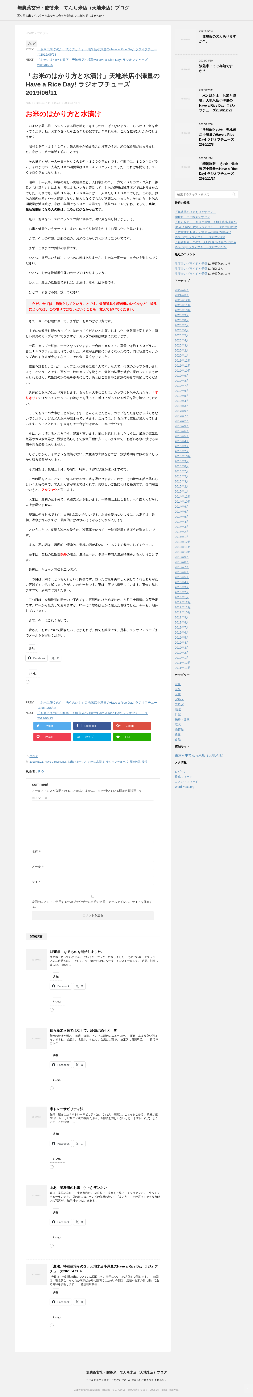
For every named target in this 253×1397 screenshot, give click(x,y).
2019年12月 (183, 360)
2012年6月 (182, 632)
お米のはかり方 (77, 761)
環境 (178, 724)
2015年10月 (183, 456)
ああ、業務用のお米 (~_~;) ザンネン (78, 1187)
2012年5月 (182, 637)
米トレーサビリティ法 (66, 1109)
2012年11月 (183, 607)
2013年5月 (182, 577)
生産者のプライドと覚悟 (191, 263)
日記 (178, 714)
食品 (178, 739)
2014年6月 (182, 511)
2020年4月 (182, 340)
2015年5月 (182, 476)
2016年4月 (182, 441)
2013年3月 (182, 587)
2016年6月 (182, 431)
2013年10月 (183, 552)
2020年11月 (183, 305)
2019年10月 (183, 370)
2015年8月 (182, 466)
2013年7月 (182, 567)
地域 (178, 709)
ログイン (181, 771)
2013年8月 (182, 562)
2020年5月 (182, 335)
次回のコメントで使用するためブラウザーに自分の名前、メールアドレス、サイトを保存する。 (92, 904)
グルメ (179, 699)
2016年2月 (182, 451)
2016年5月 (182, 436)
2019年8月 (182, 380)
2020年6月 (182, 330)
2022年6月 (182, 290)
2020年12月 (183, 300)
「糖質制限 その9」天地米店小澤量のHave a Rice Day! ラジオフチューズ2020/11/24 (218, 171)
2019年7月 (182, 385)
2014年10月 (183, 501)
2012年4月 (182, 642)
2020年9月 (182, 315)
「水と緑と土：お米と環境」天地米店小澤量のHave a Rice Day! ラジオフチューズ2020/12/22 (217, 103)
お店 (178, 684)
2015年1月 (182, 491)
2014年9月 (182, 506)
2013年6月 (182, 572)
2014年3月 (182, 526)
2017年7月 (182, 416)
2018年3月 (182, 406)
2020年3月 (182, 345)
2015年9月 (182, 461)
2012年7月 (182, 627)
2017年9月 (182, 411)
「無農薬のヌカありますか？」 (195, 212)
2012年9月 (182, 617)
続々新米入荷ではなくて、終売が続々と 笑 (83, 1030)
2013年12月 (183, 542)
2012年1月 (182, 657)
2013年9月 (182, 557)
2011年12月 (183, 662)
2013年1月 (182, 597)
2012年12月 (183, 602)
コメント (39, 798)
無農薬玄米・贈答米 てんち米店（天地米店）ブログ (73, 7)
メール (38, 866)
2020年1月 (182, 355)
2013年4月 (182, 582)
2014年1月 (182, 536)
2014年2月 (182, 531)
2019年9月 (182, 375)
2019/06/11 (36, 761)
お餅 (178, 694)
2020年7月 (182, 325)
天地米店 (134, 761)
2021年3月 (182, 295)
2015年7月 (182, 471)
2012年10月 (183, 612)
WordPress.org (184, 786)
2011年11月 (183, 667)
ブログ (33, 756)
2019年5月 (182, 395)
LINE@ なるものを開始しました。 (77, 952)
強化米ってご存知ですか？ (192, 217)
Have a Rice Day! (55, 761)
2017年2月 (182, 421)
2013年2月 (182, 592)
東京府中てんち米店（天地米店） (200, 755)
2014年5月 (182, 516)
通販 (178, 734)
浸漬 (144, 761)
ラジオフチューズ (117, 761)
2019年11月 (183, 365)
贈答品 (179, 729)
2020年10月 (183, 310)
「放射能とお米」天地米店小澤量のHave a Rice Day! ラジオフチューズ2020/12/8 (217, 137)
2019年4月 (182, 401)
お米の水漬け (96, 761)
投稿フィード (183, 776)
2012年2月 (182, 652)
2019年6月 (182, 390)
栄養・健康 (182, 719)
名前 (37, 851)
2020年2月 (182, 350)
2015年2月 (182, 486)
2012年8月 (182, 622)
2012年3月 (182, 647)
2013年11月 (183, 547)
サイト (36, 881)
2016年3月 (182, 446)
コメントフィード (186, 781)
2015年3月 (182, 481)
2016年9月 (182, 426)
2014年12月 (183, 496)
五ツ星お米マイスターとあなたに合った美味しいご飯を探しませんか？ (126, 1380)
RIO (41, 771)
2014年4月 (182, 521)
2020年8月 (182, 320)
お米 (178, 689)
